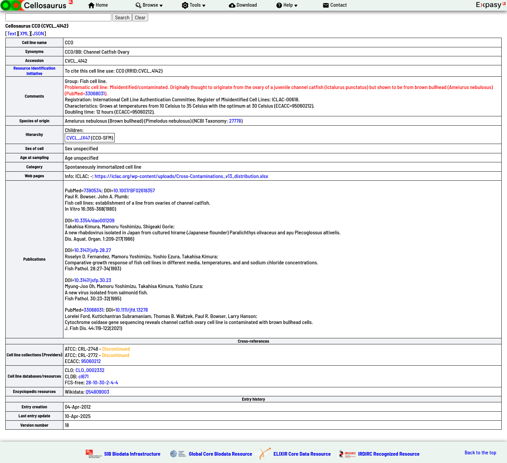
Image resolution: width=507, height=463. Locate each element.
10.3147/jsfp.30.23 (92, 280)
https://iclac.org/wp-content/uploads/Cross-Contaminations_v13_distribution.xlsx (181, 176)
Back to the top (480, 452)
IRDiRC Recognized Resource (389, 453)
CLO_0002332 (89, 370)
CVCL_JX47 (78, 137)
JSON (38, 33)
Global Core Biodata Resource (220, 453)
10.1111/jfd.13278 (131, 309)
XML (24, 33)
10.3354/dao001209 (94, 220)
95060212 (91, 361)
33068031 (95, 93)
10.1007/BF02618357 (134, 190)
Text (11, 33)
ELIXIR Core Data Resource (302, 453)
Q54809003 (97, 391)
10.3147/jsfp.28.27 (92, 250)
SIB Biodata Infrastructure (132, 453)
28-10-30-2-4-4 (102, 382)
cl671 (83, 376)
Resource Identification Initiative (34, 70)
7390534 (92, 190)
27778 (235, 120)
